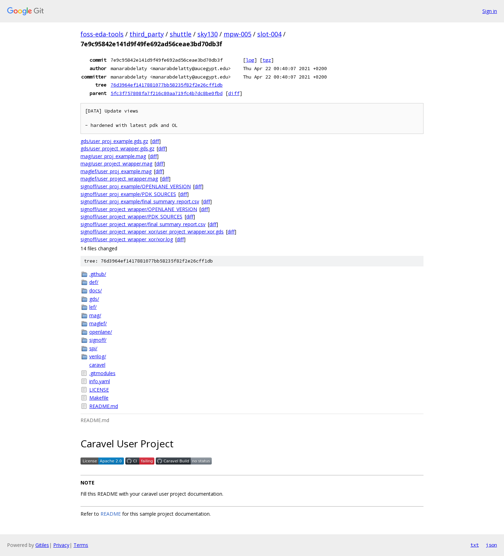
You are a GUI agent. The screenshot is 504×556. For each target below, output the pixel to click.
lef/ (93, 307)
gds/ (94, 299)
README (110, 513)
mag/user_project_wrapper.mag (116, 163)
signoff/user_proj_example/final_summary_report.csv (139, 201)
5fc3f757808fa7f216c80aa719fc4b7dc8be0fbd (167, 93)
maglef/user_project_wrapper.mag (119, 178)
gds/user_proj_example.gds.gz (114, 141)
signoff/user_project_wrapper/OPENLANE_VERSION (138, 209)
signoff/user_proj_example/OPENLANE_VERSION (135, 186)
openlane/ (100, 331)
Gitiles (42, 545)
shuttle (180, 34)
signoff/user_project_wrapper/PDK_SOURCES (131, 216)
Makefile (98, 397)
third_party (147, 34)
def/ (93, 282)
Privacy (61, 545)
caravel (97, 364)
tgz (266, 60)
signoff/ (97, 340)
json (491, 545)
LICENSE (99, 389)
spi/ (93, 348)
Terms (81, 545)
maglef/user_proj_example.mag (116, 171)
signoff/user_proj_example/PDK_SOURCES (128, 194)
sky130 (207, 34)
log (250, 60)
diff (233, 93)
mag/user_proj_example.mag (113, 156)
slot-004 (269, 34)
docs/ (95, 290)
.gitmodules (102, 373)
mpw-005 (237, 34)
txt (474, 545)
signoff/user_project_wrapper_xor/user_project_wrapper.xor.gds (152, 231)
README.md (103, 406)
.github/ (97, 274)
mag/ (95, 315)
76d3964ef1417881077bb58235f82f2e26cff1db (167, 85)
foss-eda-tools (102, 34)
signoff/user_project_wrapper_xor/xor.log (126, 239)
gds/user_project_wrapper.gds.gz (117, 148)
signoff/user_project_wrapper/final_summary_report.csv (142, 224)
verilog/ (97, 356)
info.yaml (99, 381)
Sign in (489, 11)
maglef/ (98, 323)
